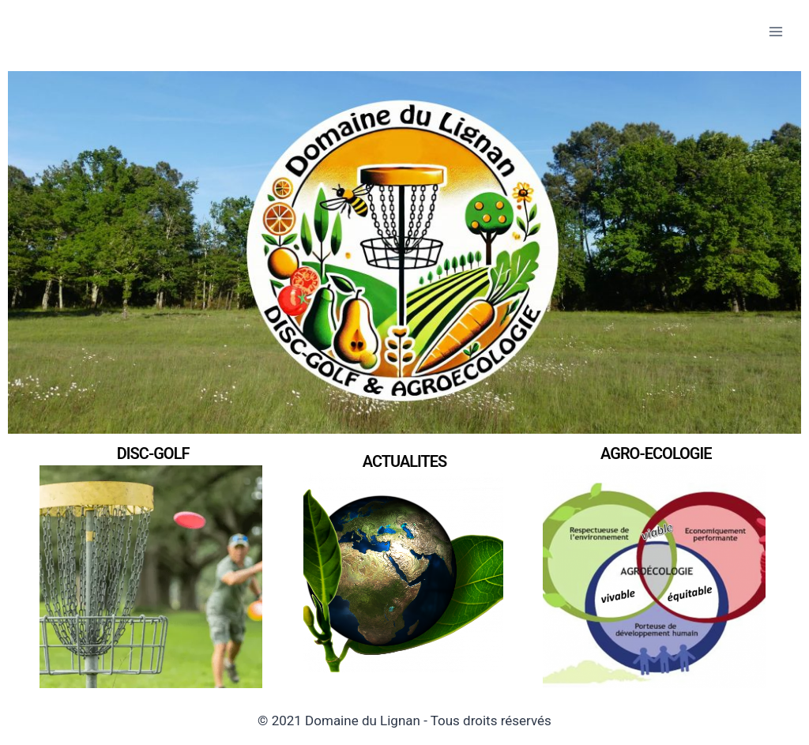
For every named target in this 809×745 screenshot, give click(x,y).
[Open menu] (775, 31)
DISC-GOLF (153, 453)
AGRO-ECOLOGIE (655, 453)
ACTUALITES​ (405, 461)
